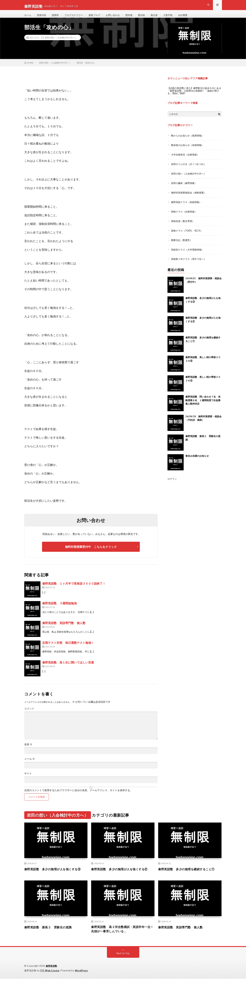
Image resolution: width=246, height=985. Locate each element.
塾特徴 (134, 17)
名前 (28, 750)
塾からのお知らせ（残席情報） (188, 141)
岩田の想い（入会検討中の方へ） (61, 43)
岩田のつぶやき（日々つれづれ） (190, 169)
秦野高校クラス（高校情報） (187, 206)
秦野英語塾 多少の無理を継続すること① (189, 875)
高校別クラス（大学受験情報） (188, 252)
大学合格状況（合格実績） (186, 159)
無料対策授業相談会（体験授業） (190, 197)
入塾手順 (175, 17)
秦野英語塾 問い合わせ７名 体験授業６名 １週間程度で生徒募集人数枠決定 (202, 403)
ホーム (28, 17)
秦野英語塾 (52, 972)
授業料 (57, 17)
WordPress (82, 976)
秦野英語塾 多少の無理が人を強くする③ (56, 875)
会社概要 (191, 17)
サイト (28, 779)
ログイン (172, 481)
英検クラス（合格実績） (185, 215)
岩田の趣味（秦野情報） (185, 187)
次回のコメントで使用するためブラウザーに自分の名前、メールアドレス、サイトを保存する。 (78, 796)
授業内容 (42, 17)
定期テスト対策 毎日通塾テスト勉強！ (68, 648)
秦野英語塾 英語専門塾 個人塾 (63, 628)
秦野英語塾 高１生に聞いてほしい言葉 (68, 668)
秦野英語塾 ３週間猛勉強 (59, 609)
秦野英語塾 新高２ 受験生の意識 (50, 933)
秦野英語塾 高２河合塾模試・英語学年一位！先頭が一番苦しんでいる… (122, 935)
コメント (29, 714)
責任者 (160, 17)
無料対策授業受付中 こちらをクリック (91, 552)
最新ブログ (98, 17)
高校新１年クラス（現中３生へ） (190, 262)
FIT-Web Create (50, 976)
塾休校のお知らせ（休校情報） (188, 150)
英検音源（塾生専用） (183, 224)
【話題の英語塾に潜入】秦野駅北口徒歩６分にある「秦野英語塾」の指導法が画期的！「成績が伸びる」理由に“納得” (193, 96)
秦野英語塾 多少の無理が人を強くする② (122, 875)
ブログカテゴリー (76, 17)
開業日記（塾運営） (182, 243)
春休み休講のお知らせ (197, 459)
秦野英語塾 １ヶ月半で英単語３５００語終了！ (73, 589)
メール (29, 764)
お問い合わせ (117, 17)
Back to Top (123, 959)
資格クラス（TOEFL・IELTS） (188, 234)
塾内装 (147, 17)
